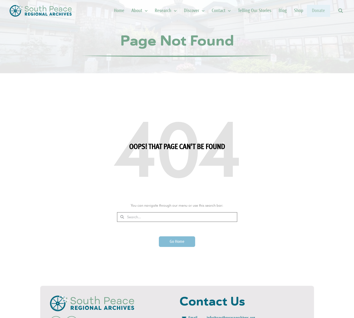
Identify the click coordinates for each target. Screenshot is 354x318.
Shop (287, 10)
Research (154, 10)
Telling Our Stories (243, 10)
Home (108, 10)
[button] (340, 11)
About (128, 10)
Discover (183, 10)
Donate (312, 10)
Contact (209, 10)
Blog (271, 10)
